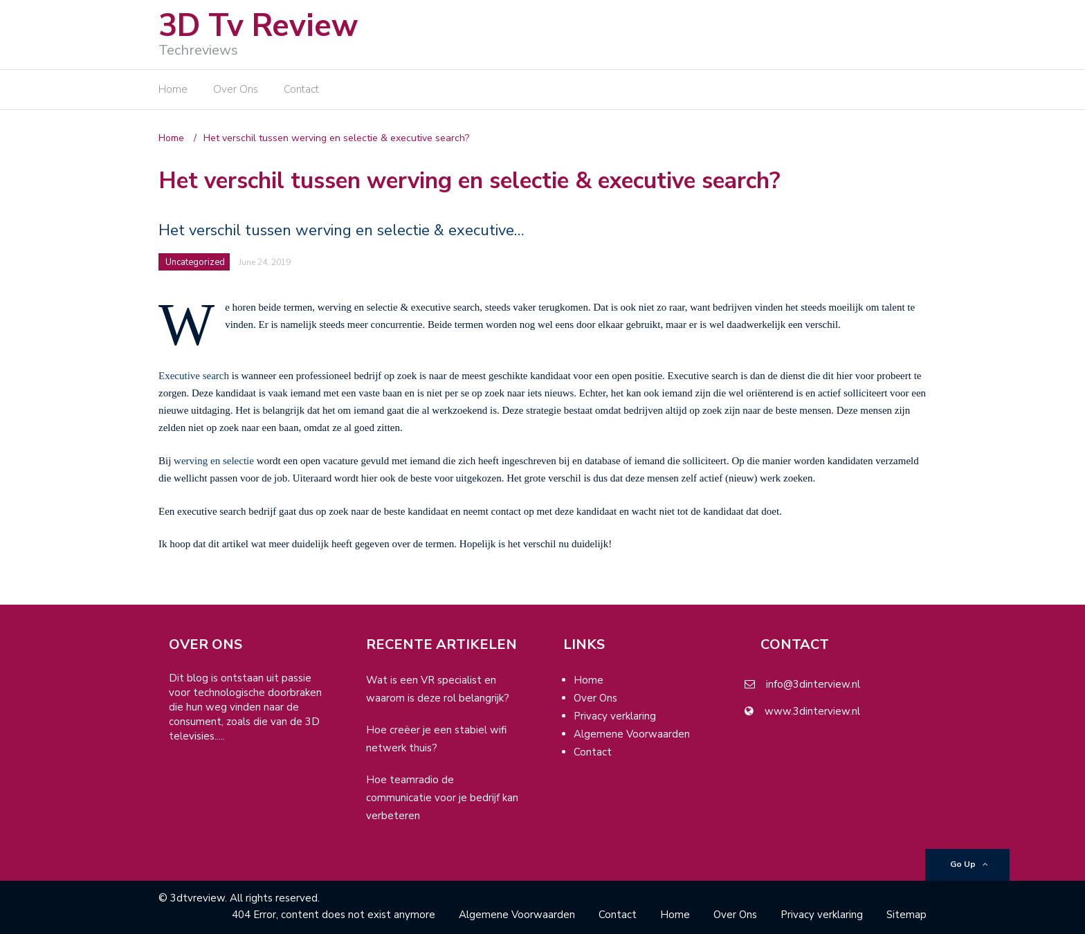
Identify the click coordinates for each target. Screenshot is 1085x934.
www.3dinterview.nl (812, 711)
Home (173, 89)
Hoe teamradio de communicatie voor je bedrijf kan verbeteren (442, 798)
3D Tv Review (258, 26)
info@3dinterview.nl (813, 684)
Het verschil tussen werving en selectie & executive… (341, 230)
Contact (301, 89)
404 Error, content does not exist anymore (333, 915)
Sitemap (906, 915)
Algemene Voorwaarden (632, 734)
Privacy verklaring (615, 716)
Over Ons (235, 89)
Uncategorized (195, 262)
